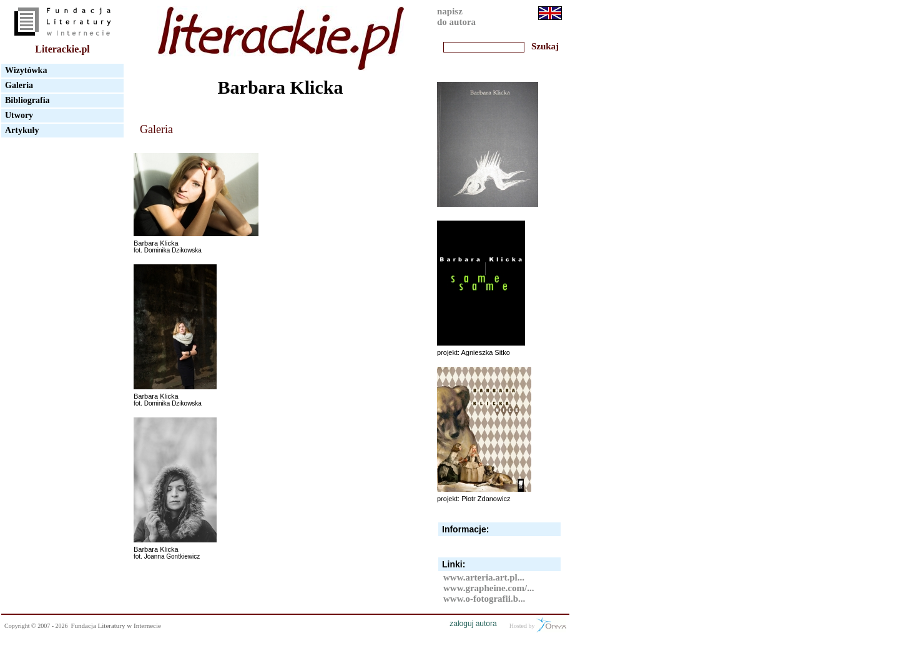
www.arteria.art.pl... (483, 577)
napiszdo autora (456, 16)
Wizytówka (26, 70)
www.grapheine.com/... (488, 588)
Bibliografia (27, 100)
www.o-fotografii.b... (484, 599)
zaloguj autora (473, 623)
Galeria (19, 85)
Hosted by (537, 624)
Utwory (19, 115)
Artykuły (22, 130)
